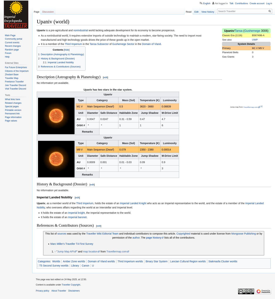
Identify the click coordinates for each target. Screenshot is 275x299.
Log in (269, 3)
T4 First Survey (84, 243)
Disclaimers (74, 291)
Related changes (13, 103)
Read (188, 11)
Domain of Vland (151, 44)
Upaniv (229, 30)
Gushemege (252, 30)
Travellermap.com (250, 107)
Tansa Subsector (99, 44)
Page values (11, 120)
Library (75, 265)
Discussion (48, 11)
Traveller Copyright (71, 284)
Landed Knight (138, 203)
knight (81, 212)
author (136, 237)
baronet (82, 217)
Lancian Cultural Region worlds (188, 261)
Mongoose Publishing (243, 233)
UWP (255, 39)
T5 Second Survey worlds (54, 265)
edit (105, 77)
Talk (231, 3)
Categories (44, 261)
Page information (13, 117)
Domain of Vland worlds (101, 261)
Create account (257, 3)
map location (90, 251)
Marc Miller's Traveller (62, 243)
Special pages (12, 106)
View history (207, 11)
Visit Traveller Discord (15, 88)
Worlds (56, 261)
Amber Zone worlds (74, 261)
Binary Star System (157, 261)
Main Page (10, 35)
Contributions (241, 3)
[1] (261, 106)
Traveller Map (11, 78)
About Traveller (58, 291)
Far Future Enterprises (16, 67)
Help (7, 57)
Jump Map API (65, 251)
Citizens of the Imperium (17, 71)
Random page (12, 49)
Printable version (13, 110)
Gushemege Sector (123, 44)
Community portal (13, 39)
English (206, 3)
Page (36, 11)
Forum (8, 53)
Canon (85, 265)
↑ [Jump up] (55, 251)
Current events (12, 42)
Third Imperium (73, 44)
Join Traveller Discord (15, 85)
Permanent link (12, 113)
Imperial (124, 203)
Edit (196, 11)
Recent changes (13, 46)
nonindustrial (80, 30)
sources (61, 233)
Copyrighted (183, 233)
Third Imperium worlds (130, 261)
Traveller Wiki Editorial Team (102, 233)
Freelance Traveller (14, 81)
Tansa (239, 30)
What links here (12, 99)
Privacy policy (42, 291)
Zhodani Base (11, 74)
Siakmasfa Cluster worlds (222, 261)
